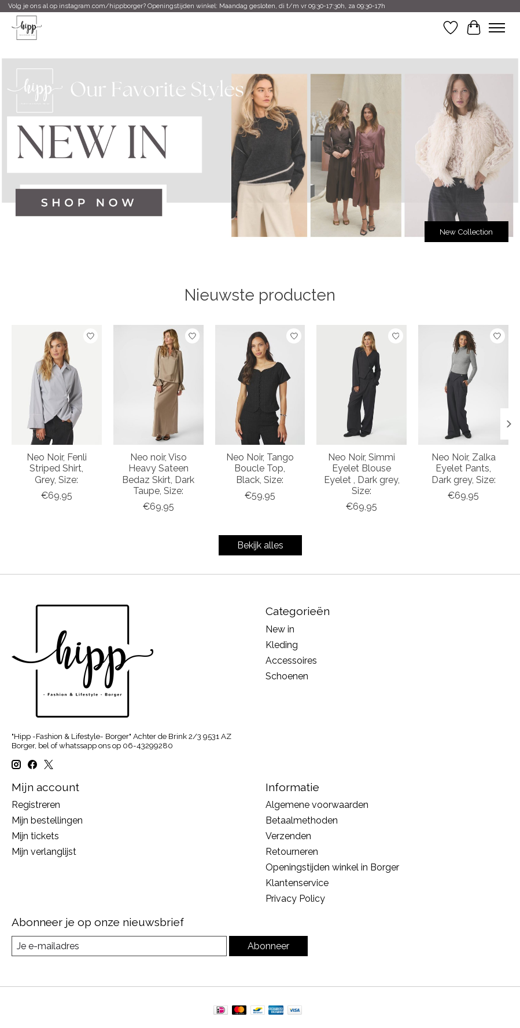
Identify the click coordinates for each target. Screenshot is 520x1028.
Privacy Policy (295, 898)
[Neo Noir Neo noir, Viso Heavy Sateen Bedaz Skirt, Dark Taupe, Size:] (158, 385)
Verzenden (288, 836)
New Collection (466, 231)
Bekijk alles (260, 545)
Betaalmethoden (301, 820)
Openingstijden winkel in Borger (332, 867)
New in (279, 629)
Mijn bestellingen (47, 820)
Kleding (281, 644)
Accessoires (291, 660)
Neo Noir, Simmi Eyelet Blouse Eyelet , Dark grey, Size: (362, 474)
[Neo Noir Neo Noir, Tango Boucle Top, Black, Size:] (260, 385)
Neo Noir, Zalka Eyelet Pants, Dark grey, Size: (464, 468)
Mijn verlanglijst (44, 851)
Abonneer (268, 946)
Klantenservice (297, 882)
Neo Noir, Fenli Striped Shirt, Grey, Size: (57, 468)
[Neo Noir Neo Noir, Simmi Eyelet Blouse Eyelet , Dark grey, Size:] (361, 385)
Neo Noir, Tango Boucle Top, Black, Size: (260, 468)
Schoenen (286, 676)
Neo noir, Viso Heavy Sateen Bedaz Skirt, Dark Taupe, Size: (158, 474)
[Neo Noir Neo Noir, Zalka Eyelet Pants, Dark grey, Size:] (463, 385)
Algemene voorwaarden (316, 804)
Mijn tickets (35, 836)
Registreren (36, 804)
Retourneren (291, 851)
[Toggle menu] (496, 27)
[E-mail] (119, 946)
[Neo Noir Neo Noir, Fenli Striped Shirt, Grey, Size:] (57, 385)
